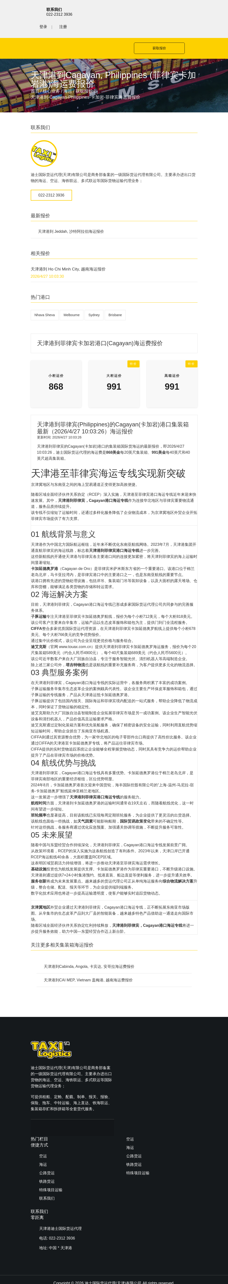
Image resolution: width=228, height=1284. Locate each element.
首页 (35, 75)
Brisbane (115, 299)
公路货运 (134, 1062)
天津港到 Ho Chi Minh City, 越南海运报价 (68, 253)
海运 (67, 75)
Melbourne (72, 299)
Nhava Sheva (45, 299)
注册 (194, 11)
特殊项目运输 (137, 1079)
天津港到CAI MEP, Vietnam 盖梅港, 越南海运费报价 (88, 964)
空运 (130, 1045)
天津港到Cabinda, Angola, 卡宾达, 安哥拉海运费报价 (89, 951)
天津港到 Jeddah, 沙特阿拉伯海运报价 (71, 216)
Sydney (94, 299)
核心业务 (51, 75)
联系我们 (134, 1088)
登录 (174, 11)
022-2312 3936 (51, 179)
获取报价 (157, 33)
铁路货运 (134, 1071)
